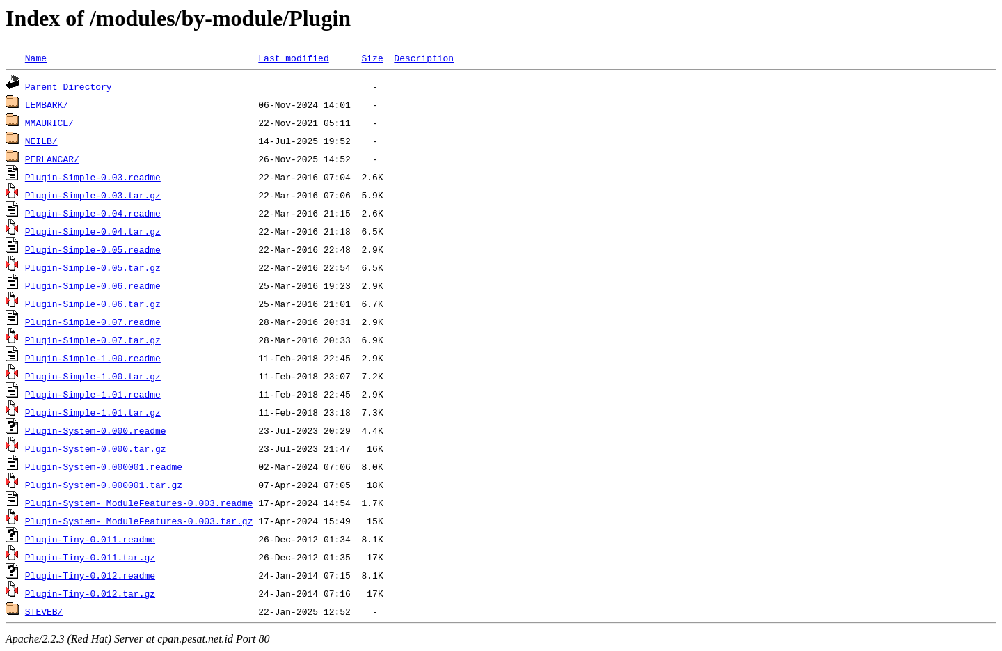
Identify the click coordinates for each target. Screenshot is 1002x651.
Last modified (293, 58)
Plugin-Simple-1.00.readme (93, 358)
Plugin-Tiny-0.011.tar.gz (90, 557)
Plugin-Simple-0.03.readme (93, 177)
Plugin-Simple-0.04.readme (93, 213)
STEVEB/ (44, 611)
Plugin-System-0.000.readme (95, 430)
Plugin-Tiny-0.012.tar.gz (90, 593)
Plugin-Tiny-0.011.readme (90, 539)
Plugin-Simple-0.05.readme (93, 249)
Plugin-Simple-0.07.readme (93, 321)
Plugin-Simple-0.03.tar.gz (93, 195)
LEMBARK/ (46, 104)
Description (424, 58)
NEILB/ (41, 140)
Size (372, 58)
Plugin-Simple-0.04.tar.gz (93, 231)
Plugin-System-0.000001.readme (103, 466)
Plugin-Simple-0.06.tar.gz (93, 303)
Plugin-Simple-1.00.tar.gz (93, 376)
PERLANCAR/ (52, 158)
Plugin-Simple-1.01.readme (93, 394)
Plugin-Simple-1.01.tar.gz (93, 412)
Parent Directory (68, 86)
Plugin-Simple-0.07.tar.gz (93, 340)
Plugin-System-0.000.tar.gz (95, 448)
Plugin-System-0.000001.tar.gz (103, 484)
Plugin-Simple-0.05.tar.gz (93, 267)
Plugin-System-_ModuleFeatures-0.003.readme (139, 502)
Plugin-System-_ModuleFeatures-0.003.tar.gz (139, 521)
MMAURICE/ (49, 122)
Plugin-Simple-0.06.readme (93, 285)
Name (36, 58)
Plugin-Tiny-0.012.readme (90, 575)
